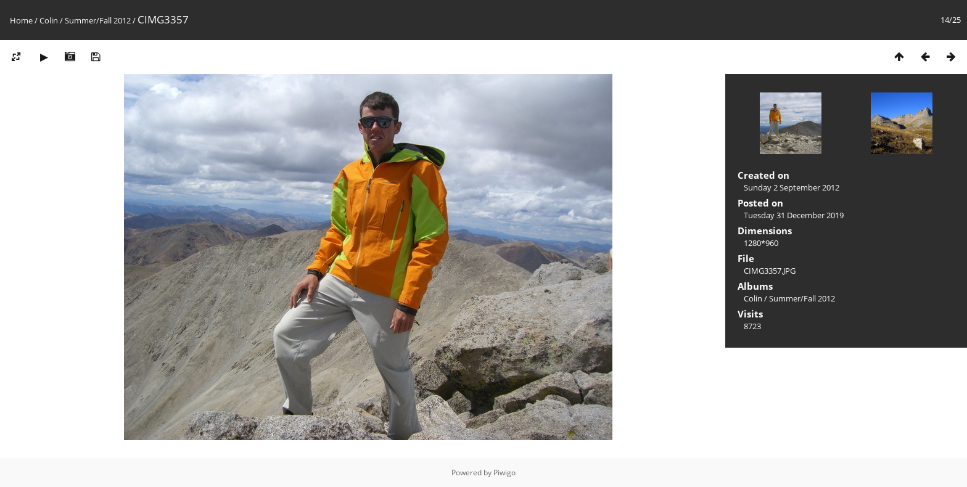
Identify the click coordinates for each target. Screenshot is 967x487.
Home (21, 20)
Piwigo (504, 472)
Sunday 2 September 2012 (791, 187)
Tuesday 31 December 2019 (794, 215)
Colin (48, 20)
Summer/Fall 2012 (98, 20)
